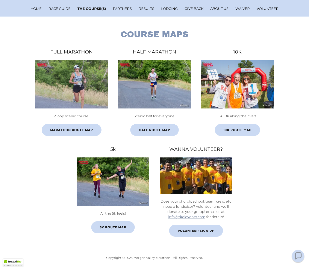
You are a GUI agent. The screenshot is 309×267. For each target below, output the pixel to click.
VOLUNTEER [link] (268, 9)
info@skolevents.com (186, 217)
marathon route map (71, 130)
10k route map (237, 130)
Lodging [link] (169, 9)
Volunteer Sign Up (196, 231)
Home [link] (36, 9)
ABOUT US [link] (219, 9)
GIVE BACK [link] (194, 9)
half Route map (154, 130)
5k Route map (113, 227)
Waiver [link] (242, 9)
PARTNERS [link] (122, 9)
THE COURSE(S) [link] (91, 9)
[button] (298, 256)
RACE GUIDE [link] (59, 9)
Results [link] (146, 9)
